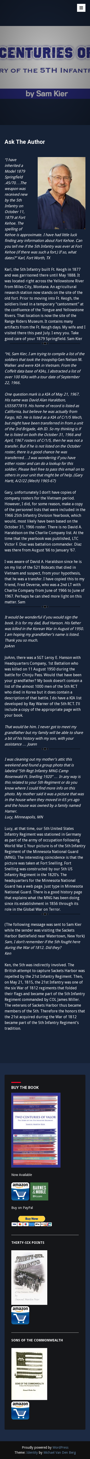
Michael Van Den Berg (59, 1452)
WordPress (60, 1447)
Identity (32, 1452)
